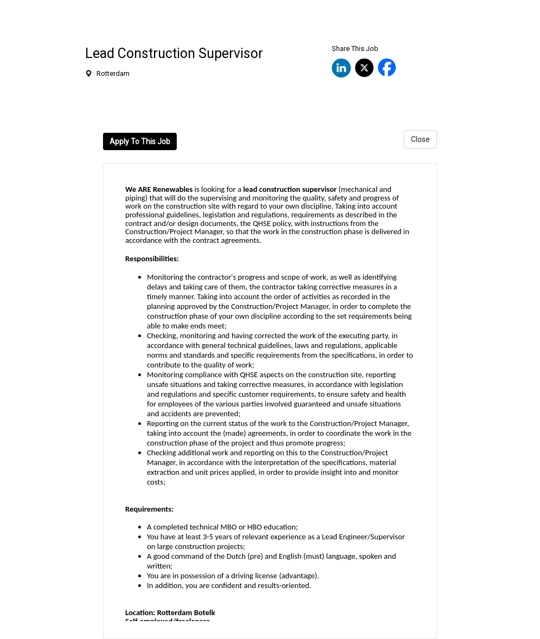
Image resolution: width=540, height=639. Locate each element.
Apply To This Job (140, 141)
